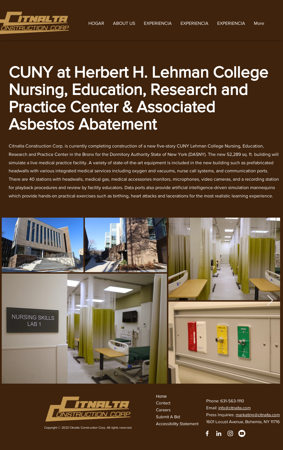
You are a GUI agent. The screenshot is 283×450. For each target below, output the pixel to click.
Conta (161, 402)
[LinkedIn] (218, 433)
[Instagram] (230, 433)
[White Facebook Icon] (207, 433)
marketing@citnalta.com (258, 414)
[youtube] (241, 433)
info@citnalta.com (234, 407)
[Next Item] (270, 300)
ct (169, 402)
